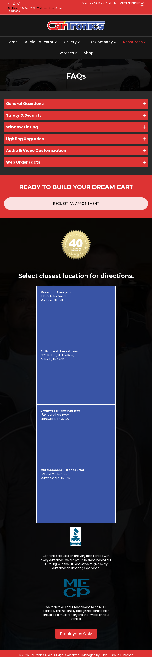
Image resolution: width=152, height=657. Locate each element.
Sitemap (127, 655)
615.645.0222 (27, 8)
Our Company (100, 42)
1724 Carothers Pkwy (60, 413)
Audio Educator (39, 42)
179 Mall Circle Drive (62, 472)
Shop (89, 53)
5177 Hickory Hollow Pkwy (59, 353)
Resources (132, 42)
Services (66, 53)
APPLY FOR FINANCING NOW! (131, 5)
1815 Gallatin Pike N (56, 294)
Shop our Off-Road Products (99, 3)
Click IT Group (109, 655)
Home (12, 42)
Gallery (70, 42)
